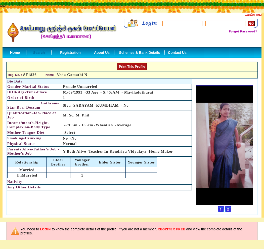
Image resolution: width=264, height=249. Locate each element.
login (45, 229)
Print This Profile (132, 66)
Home (15, 53)
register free (171, 229)
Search (39, 53)
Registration (70, 53)
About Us (102, 53)
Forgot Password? (243, 31)
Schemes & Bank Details (139, 53)
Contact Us (177, 53)
